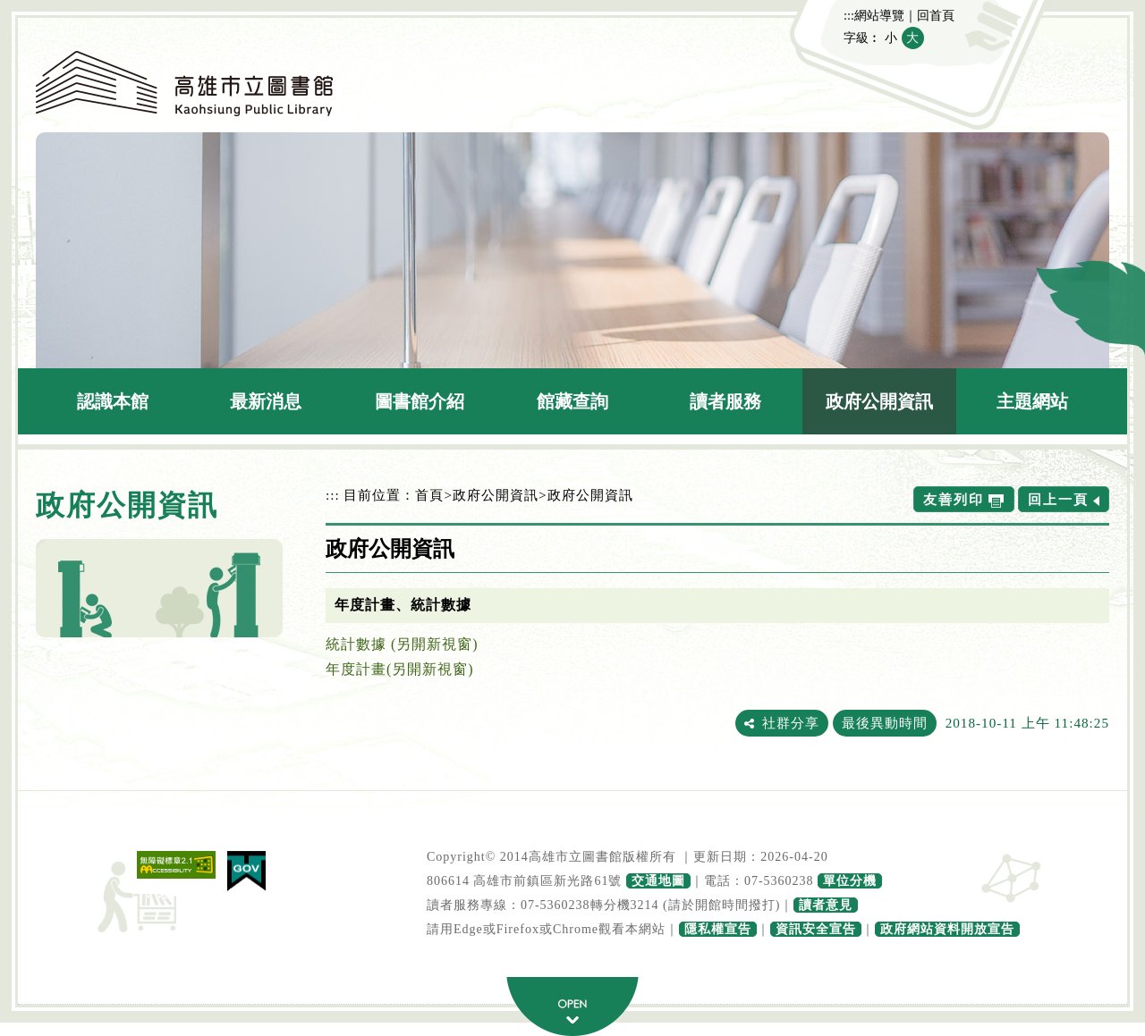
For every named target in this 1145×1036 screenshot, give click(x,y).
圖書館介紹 (419, 401)
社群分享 (790, 722)
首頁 (429, 494)
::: (849, 15)
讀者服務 (725, 401)
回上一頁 (1058, 499)
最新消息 (265, 401)
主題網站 (1032, 401)
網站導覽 (879, 15)
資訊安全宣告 (816, 929)
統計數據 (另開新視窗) (402, 644)
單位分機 (850, 881)
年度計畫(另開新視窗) (400, 669)
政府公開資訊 (879, 401)
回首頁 (935, 15)
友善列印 (953, 499)
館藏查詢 (572, 401)
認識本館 (112, 401)
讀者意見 (825, 905)
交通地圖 (658, 881)
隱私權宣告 (717, 929)
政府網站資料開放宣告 (947, 929)
